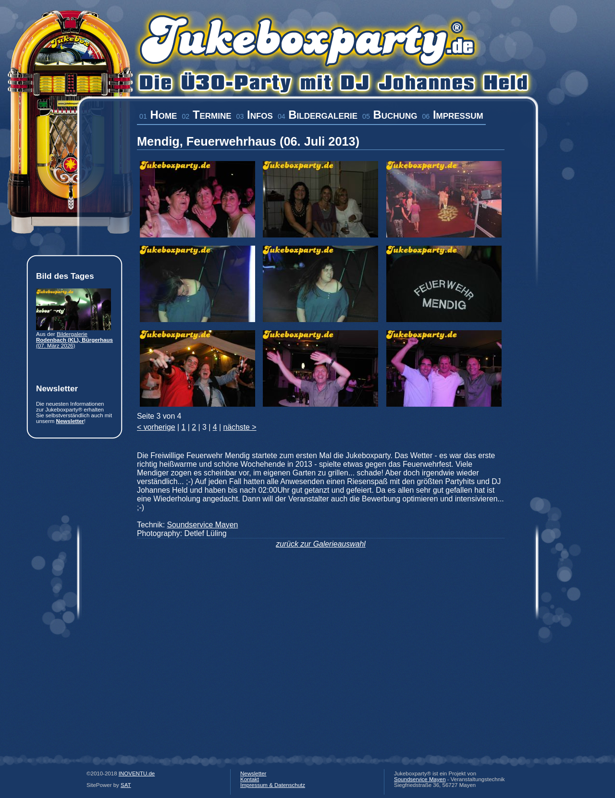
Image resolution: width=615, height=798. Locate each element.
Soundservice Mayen (202, 525)
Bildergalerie (317, 114)
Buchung (389, 114)
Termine (206, 114)
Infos (254, 114)
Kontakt (249, 779)
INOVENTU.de (137, 773)
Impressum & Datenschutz (272, 785)
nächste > (239, 427)
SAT (126, 785)
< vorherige (156, 427)
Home (158, 114)
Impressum (452, 114)
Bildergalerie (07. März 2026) (74, 340)
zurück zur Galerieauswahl (321, 544)
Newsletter (70, 421)
